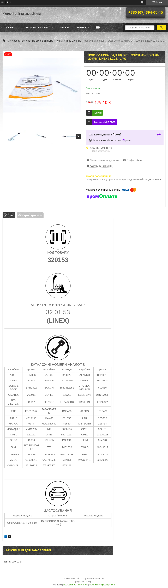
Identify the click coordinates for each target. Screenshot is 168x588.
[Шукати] (161, 27)
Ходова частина (21, 40)
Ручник (59, 40)
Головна (9, 27)
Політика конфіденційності (102, 585)
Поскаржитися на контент (75, 585)
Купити (97, 112)
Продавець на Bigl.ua (84, 581)
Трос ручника (73, 40)
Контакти (83, 27)
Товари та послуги (35, 27)
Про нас (64, 27)
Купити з (104, 122)
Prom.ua (100, 578)
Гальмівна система (42, 40)
